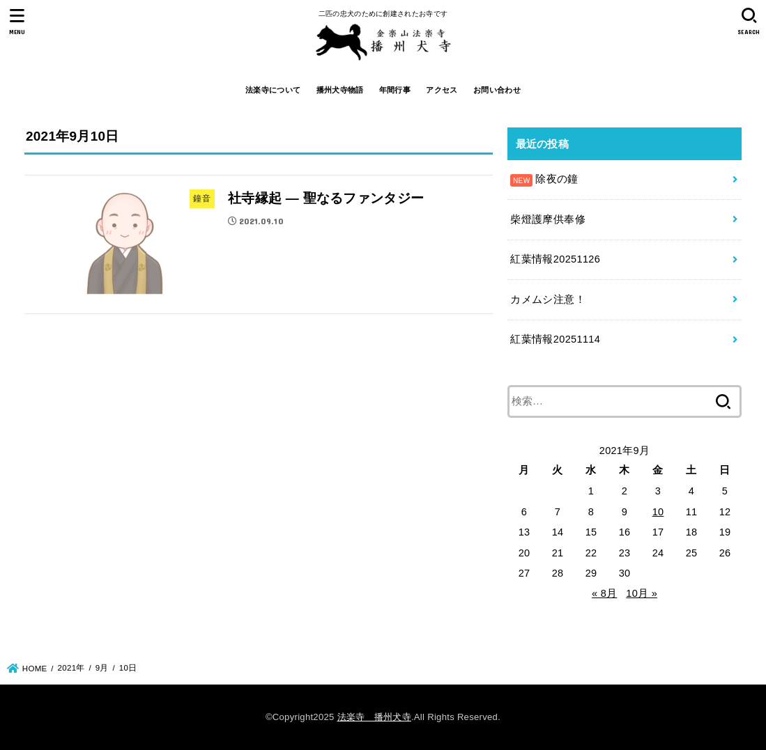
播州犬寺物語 (340, 90)
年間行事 (395, 90)
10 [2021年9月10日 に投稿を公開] (658, 511)
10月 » (641, 593)
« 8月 (604, 593)
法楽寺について (272, 90)
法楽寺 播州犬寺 (374, 717)
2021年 (71, 668)
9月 (102, 668)
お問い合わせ (497, 90)
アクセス (441, 90)
